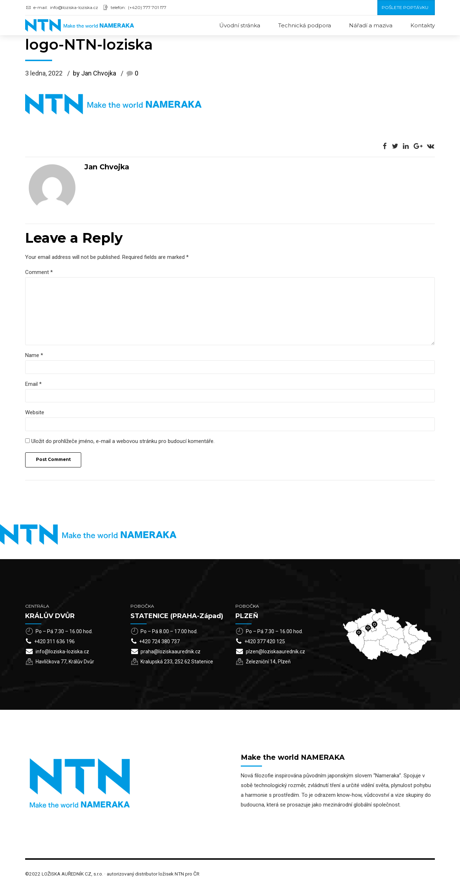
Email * (33, 386)
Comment (39, 272)
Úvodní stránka (239, 25)
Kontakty (422, 25)
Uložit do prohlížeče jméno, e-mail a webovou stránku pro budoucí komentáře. (123, 444)
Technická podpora (304, 25)
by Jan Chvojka (94, 74)
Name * (34, 357)
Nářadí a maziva (370, 25)
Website (34, 415)
